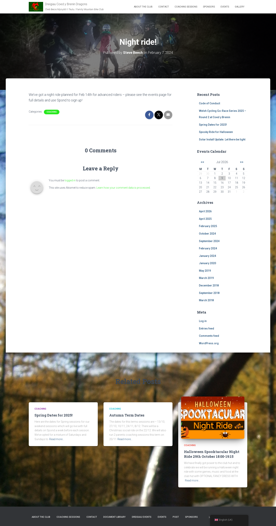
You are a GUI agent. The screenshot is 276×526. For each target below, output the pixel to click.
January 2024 (207, 255)
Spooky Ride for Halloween (216, 132)
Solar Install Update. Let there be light (222, 139)
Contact (163, 6)
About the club (143, 6)
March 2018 (206, 300)
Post (176, 517)
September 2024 (209, 241)
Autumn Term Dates (126, 415)
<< (202, 162)
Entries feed (206, 328)
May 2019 (205, 270)
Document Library (114, 517)
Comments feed (209, 335)
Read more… (56, 439)
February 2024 (208, 248)
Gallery (239, 6)
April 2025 (205, 218)
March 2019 (206, 278)
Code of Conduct (209, 103)
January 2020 (207, 263)
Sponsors (209, 6)
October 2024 (207, 233)
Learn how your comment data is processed (123, 187)
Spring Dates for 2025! (213, 124)
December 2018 (209, 285)
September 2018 (209, 293)
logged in (70, 180)
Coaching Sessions (186, 6)
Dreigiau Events (141, 517)
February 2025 (208, 226)
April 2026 (205, 211)
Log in (203, 321)
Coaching (52, 112)
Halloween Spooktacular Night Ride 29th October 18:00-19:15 (211, 454)
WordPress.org (209, 343)
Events (225, 6)
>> (241, 162)
